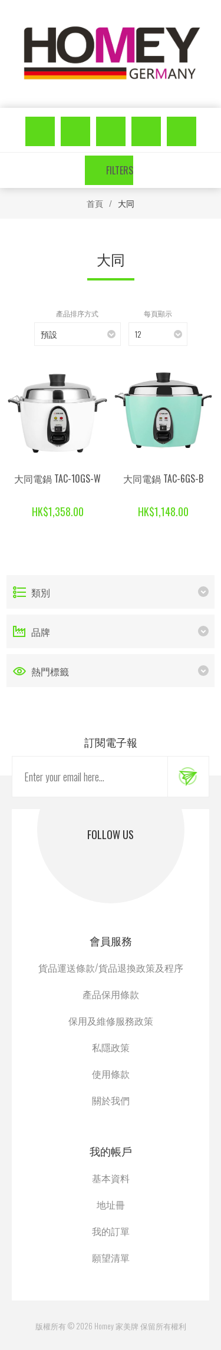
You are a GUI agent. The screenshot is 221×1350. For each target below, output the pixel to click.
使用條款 (111, 1074)
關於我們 (111, 1100)
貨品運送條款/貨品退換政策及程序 (110, 967)
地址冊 (111, 1204)
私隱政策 (111, 1047)
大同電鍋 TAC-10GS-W (57, 478)
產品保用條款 (111, 994)
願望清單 (146, 131)
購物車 (181, 131)
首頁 (95, 203)
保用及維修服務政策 (110, 1021)
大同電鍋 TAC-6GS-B (163, 478)
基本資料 (111, 1178)
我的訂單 (111, 1231)
